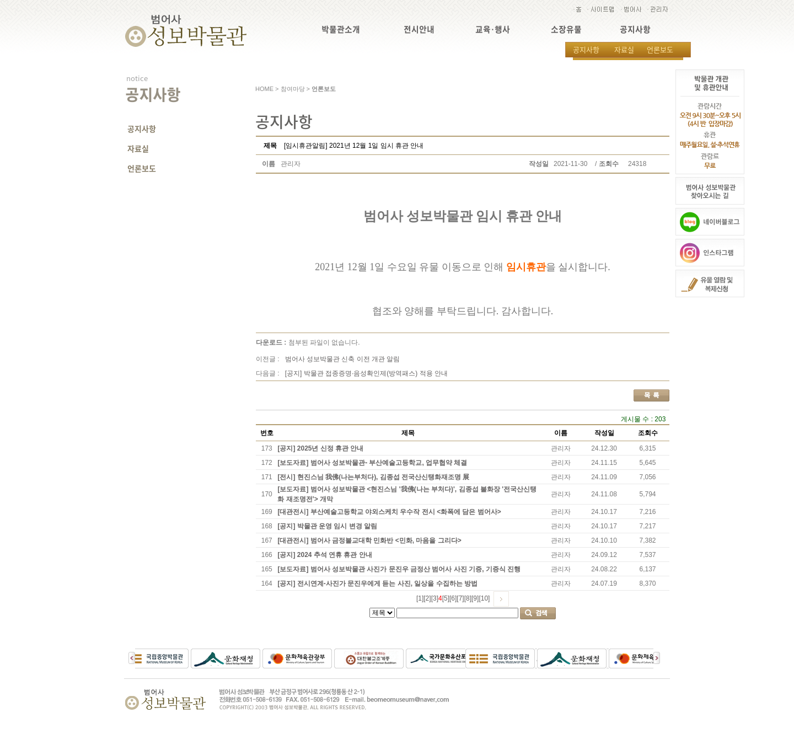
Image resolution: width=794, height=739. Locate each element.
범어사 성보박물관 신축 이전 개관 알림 (342, 359)
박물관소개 (340, 29)
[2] (427, 598)
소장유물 (566, 29)
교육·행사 (492, 29)
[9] (475, 598)
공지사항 (635, 29)
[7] (460, 598)
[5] (445, 598)
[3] (434, 598)
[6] (453, 598)
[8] (467, 598)
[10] (484, 598)
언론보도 (660, 49)
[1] (419, 598)
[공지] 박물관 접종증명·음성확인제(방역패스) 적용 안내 (366, 373)
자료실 (624, 49)
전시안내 (419, 29)
